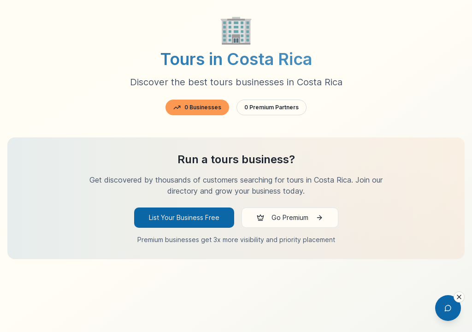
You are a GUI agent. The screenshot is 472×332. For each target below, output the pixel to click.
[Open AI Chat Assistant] (448, 308)
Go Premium (290, 217)
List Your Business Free (184, 217)
